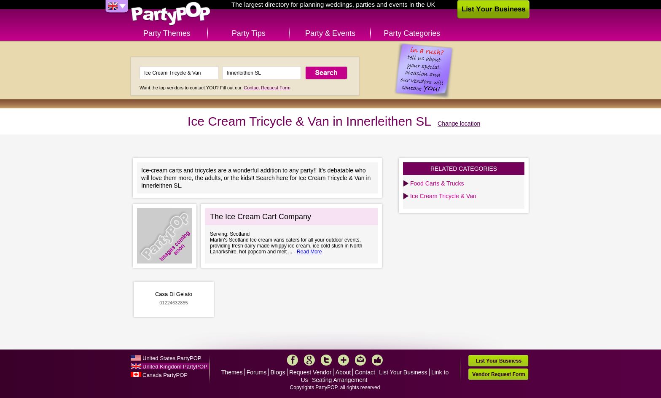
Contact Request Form (267, 87)
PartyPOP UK (171, 14)
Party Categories (412, 33)
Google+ (309, 360)
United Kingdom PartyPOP (174, 366)
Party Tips (249, 33)
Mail (360, 360)
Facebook (292, 360)
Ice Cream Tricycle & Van (443, 196)
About (343, 372)
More (343, 360)
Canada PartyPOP (165, 375)
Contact (365, 372)
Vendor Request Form (498, 374)
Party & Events (330, 33)
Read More (309, 252)
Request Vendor (310, 372)
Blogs (278, 372)
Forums (256, 372)
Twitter (326, 360)
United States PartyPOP (171, 358)
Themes (232, 372)
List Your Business (403, 372)
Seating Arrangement (340, 379)
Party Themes (167, 33)
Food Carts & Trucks (437, 183)
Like (377, 360)
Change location (459, 123)
